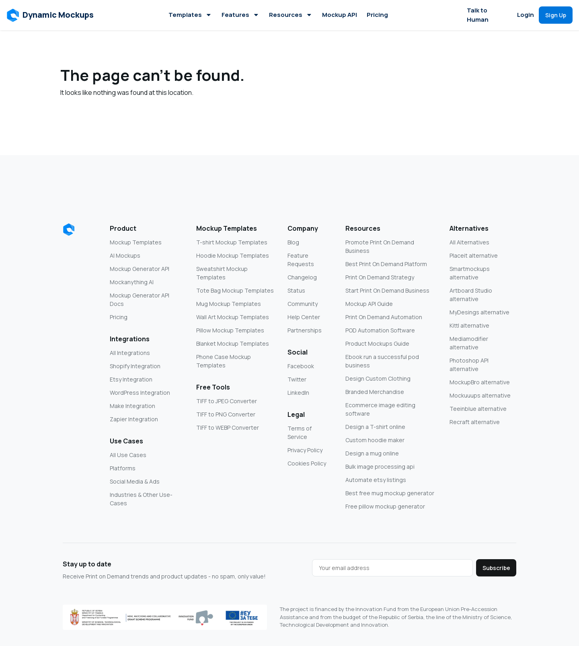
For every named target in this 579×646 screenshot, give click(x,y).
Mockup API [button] (339, 14)
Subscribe (496, 568)
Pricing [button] (377, 14)
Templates (190, 14)
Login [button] (525, 14)
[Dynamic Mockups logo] (69, 230)
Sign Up (555, 15)
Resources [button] (290, 14)
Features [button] (240, 14)
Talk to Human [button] (478, 15)
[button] (50, 15)
